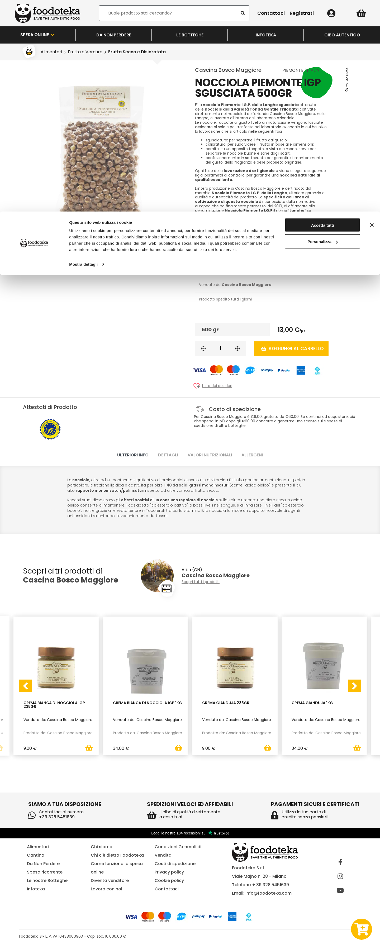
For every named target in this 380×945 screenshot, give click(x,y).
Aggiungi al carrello (292, 348)
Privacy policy (169, 872)
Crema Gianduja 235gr (225, 703)
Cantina (35, 855)
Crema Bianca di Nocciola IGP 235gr (54, 705)
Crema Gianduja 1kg (312, 703)
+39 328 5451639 (57, 816)
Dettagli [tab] (168, 455)
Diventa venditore (110, 880)
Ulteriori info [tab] (133, 455)
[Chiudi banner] (372, 13)
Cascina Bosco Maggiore (228, 70)
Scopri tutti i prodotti (201, 582)
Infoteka (36, 889)
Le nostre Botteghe (47, 880)
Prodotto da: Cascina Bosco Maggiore (58, 732)
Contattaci (167, 889)
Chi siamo (101, 847)
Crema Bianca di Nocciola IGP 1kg (147, 703)
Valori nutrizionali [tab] (210, 455)
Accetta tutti (322, 14)
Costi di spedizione (175, 864)
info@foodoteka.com (268, 893)
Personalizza (322, 30)
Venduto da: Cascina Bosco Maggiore (57, 719)
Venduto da (235, 284)
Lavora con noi (106, 889)
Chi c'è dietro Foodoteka (117, 855)
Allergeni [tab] (252, 455)
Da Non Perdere (43, 864)
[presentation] (25, 686)
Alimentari (38, 847)
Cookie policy (169, 880)
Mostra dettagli (83, 52)
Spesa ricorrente (45, 872)
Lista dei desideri (217, 386)
